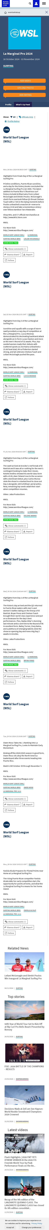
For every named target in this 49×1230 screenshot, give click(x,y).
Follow (11, 260)
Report (29, 254)
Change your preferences (31, 1227)
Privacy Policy (36, 1223)
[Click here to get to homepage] (5, 12)
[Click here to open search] (30, 3)
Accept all (10, 1227)
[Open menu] (44, 3)
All (14, 117)
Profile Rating (13, 121)
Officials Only (27, 117)
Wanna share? (13, 254)
